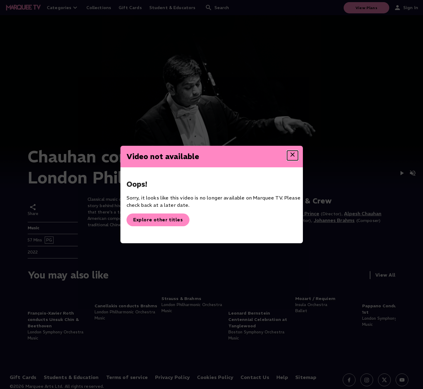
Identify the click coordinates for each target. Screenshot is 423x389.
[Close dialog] (292, 155)
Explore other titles (158, 220)
